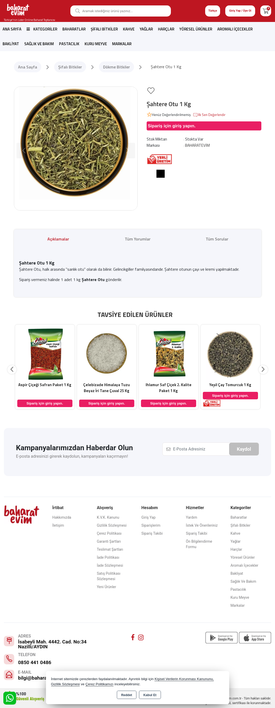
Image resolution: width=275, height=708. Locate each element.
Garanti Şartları (109, 541)
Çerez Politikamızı (99, 684)
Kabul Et (149, 695)
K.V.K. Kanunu (108, 517)
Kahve (129, 29)
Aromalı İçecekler (235, 29)
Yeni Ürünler (106, 587)
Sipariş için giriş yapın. (172, 125)
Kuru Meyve (96, 44)
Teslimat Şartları (110, 549)
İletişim (58, 525)
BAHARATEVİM (197, 145)
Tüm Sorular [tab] (217, 239)
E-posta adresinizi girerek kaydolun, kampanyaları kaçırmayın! (72, 456)
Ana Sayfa (12, 29)
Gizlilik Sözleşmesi (112, 525)
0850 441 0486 (34, 662)
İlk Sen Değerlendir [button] (209, 115)
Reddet (126, 695)
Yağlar (146, 29)
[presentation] (12, 369)
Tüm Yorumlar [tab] (138, 239)
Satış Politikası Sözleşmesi (109, 576)
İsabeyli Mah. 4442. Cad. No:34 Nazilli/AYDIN (52, 644)
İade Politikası (108, 557)
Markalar (121, 44)
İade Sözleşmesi (110, 565)
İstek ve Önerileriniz (202, 525)
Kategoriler (42, 29)
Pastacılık (69, 44)
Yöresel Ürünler (195, 29)
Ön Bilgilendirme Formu (199, 544)
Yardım (191, 517)
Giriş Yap (148, 517)
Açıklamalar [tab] (58, 239)
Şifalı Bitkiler (104, 29)
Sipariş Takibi (152, 533)
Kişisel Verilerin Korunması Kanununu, (184, 679)
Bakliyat (11, 44)
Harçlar (166, 29)
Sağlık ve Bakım (39, 44)
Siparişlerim (150, 525)
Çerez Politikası (109, 533)
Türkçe (212, 10)
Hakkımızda (61, 517)
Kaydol (244, 449)
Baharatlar (74, 29)
